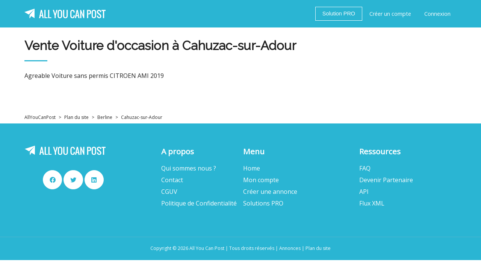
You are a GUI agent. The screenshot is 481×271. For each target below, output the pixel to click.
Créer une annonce (270, 192)
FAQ (365, 168)
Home (251, 168)
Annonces (290, 248)
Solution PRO (338, 14)
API (364, 192)
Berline (104, 117)
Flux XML (371, 203)
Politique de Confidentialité (199, 203)
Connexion (437, 13)
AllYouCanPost (40, 117)
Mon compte (261, 180)
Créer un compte (390, 13)
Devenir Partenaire (386, 180)
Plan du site (76, 117)
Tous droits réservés (251, 248)
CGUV (169, 192)
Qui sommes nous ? (188, 168)
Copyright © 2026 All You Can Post (187, 248)
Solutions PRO (263, 203)
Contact (172, 180)
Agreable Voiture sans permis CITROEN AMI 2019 (94, 76)
